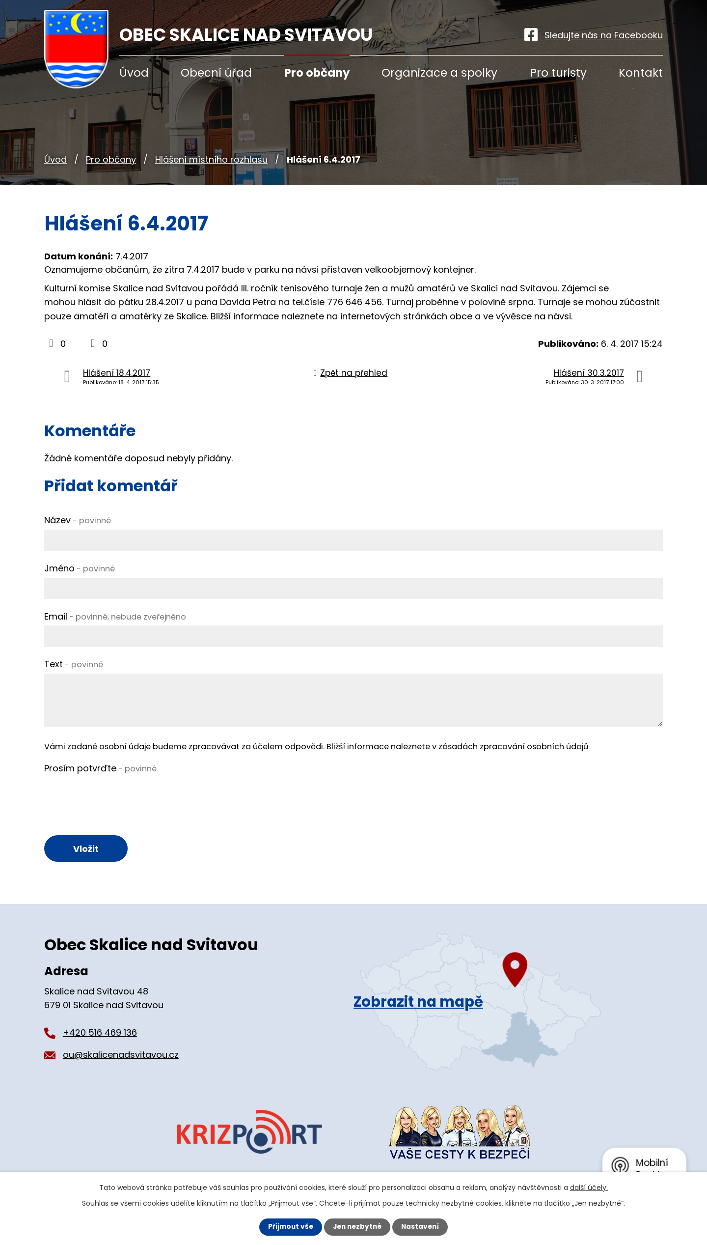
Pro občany (111, 159)
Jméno (79, 568)
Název (77, 520)
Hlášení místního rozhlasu (211, 159)
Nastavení (422, 1227)
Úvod (55, 159)
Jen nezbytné (357, 1227)
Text (73, 664)
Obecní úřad (216, 73)
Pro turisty (558, 73)
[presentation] (118, 797)
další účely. (589, 1187)
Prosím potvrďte (100, 768)
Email (115, 616)
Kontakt (641, 73)
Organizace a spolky (439, 73)
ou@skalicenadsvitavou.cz (121, 1055)
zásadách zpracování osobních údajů (513, 746)
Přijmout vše (288, 1227)
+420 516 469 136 (100, 1033)
